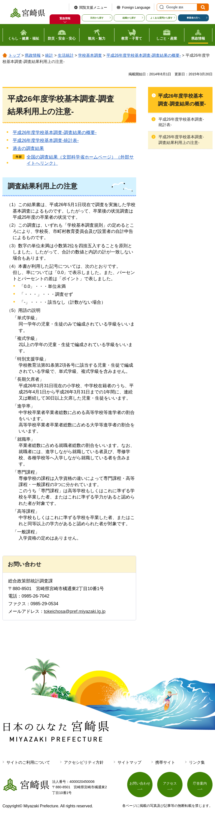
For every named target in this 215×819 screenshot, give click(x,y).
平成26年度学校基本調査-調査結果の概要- (143, 55)
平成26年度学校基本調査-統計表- (46, 140)
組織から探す (129, 18)
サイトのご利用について (28, 762)
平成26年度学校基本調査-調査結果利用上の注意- (181, 139)
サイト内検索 (161, 7)
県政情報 (33, 55)
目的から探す (97, 18)
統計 (49, 55)
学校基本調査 (90, 55)
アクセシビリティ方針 (84, 762)
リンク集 (197, 762)
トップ (14, 55)
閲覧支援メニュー (93, 7)
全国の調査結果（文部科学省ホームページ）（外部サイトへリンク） (80, 160)
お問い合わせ (139, 784)
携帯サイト (165, 762)
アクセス (170, 784)
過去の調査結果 (28, 148)
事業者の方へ (193, 18)
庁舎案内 (200, 784)
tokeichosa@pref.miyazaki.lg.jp (74, 611)
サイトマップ (129, 762)
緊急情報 (65, 18)
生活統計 (66, 55)
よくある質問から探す (161, 18)
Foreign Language (136, 7)
